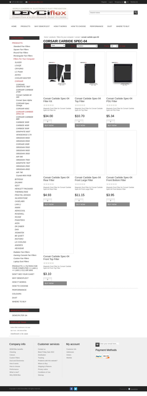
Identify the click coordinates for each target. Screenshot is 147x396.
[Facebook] (71, 388)
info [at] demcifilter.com (35, 2)
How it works (14, 364)
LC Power (19, 72)
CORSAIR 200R (22, 144)
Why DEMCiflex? (20, 278)
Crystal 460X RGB (23, 175)
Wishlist (69, 358)
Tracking (41, 358)
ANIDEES (19, 245)
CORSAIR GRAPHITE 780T (23, 86)
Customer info (71, 349)
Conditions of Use (44, 372)
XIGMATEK (19, 233)
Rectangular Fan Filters (23, 56)
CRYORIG (19, 69)
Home (46, 37)
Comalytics (133, 389)
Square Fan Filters (21, 49)
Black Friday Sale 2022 (46, 352)
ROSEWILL (19, 214)
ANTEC (18, 75)
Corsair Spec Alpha (24, 100)
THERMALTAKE (21, 192)
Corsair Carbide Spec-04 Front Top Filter (56, 257)
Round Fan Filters (20, 53)
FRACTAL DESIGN (23, 195)
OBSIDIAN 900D (23, 150)
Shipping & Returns (44, 366)
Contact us (41, 349)
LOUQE (18, 65)
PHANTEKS (20, 220)
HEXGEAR (19, 248)
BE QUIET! (19, 236)
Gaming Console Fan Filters (24, 255)
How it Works (19, 282)
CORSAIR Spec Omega (22, 104)
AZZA (17, 223)
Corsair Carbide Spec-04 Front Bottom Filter (119, 179)
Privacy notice (43, 369)
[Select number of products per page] (114, 46)
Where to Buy (19, 302)
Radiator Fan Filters (21, 252)
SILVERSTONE (21, 198)
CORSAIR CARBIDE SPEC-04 (24, 113)
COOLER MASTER (23, 78)
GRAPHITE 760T (23, 163)
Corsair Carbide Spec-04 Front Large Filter (88, 179)
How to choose (15, 366)
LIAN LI (18, 204)
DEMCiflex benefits (16, 349)
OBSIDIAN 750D (23, 160)
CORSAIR (19, 81)
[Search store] (111, 13)
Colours (16, 294)
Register (104, 2)
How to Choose (20, 286)
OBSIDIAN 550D (23, 147)
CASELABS (19, 201)
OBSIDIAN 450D (23, 169)
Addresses (70, 352)
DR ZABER (19, 226)
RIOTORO (19, 239)
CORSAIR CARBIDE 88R (24, 118)
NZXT (17, 186)
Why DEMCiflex (15, 375)
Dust (14, 298)
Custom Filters (15, 358)
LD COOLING (20, 242)
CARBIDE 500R (22, 128)
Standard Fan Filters (21, 46)
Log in (111, 2)
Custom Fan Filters (21, 258)
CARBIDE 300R (22, 122)
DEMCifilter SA (19, 315)
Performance (19, 290)
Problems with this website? (47, 361)
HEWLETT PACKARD (24, 189)
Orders (68, 355)
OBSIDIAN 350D (23, 154)
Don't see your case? (23, 274)
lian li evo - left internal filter (19, 330)
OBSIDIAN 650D (23, 141)
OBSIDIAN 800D (23, 138)
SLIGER (18, 62)
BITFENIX (19, 179)
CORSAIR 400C (22, 109)
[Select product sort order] (87, 46)
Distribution (42, 355)
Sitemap (41, 375)
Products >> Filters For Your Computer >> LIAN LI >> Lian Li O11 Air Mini (25, 268)
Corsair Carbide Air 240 (24, 96)
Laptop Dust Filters (21, 261)
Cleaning (13, 352)
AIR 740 (19, 172)
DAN (17, 229)
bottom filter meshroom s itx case (20, 327)
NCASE (18, 217)
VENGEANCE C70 (23, 135)
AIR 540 (19, 157)
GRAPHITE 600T (23, 132)
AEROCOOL (20, 211)
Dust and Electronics (17, 361)
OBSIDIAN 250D (23, 166)
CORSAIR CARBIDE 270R (24, 91)
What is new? (14, 372)
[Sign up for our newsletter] (109, 344)
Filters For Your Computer (24, 59)
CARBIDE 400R (22, 125)
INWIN (17, 207)
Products (17, 43)
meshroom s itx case (19, 334)
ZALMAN (18, 182)
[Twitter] (75, 388)
